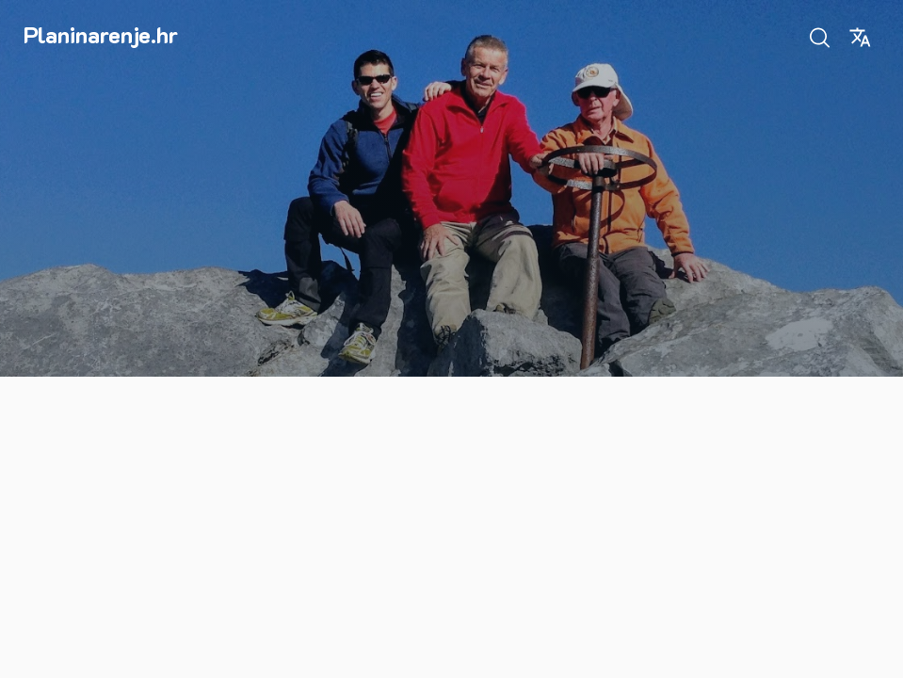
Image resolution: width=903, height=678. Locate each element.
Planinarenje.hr (101, 34)
